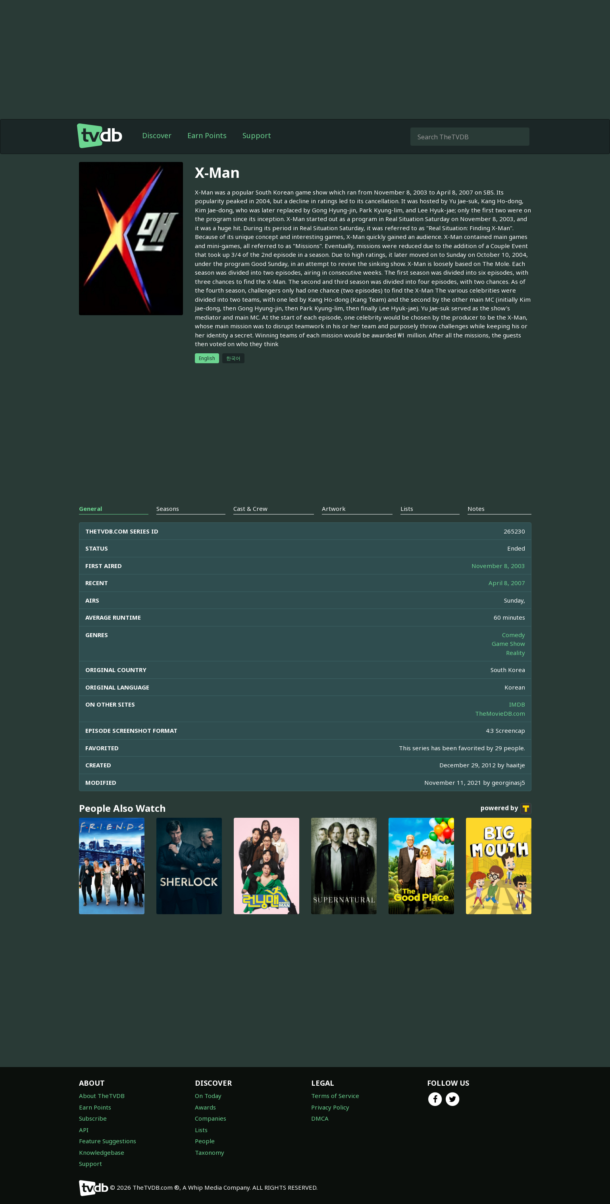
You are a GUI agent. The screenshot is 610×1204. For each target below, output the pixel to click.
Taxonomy (209, 1152)
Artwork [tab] (334, 508)
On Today (208, 1096)
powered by (506, 808)
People (205, 1141)
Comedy (513, 635)
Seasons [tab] (167, 508)
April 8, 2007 (507, 583)
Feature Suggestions (107, 1141)
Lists (201, 1130)
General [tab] (90, 508)
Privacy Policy (330, 1107)
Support (256, 135)
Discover (156, 135)
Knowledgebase (101, 1152)
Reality (515, 653)
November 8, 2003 (498, 566)
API (84, 1130)
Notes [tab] (476, 508)
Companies (210, 1118)
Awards (205, 1107)
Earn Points (207, 135)
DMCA (320, 1118)
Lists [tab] (406, 508)
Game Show (508, 643)
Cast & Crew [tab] (250, 508)
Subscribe (93, 1118)
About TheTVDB (102, 1096)
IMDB (517, 704)
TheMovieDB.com (500, 713)
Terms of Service (335, 1096)
